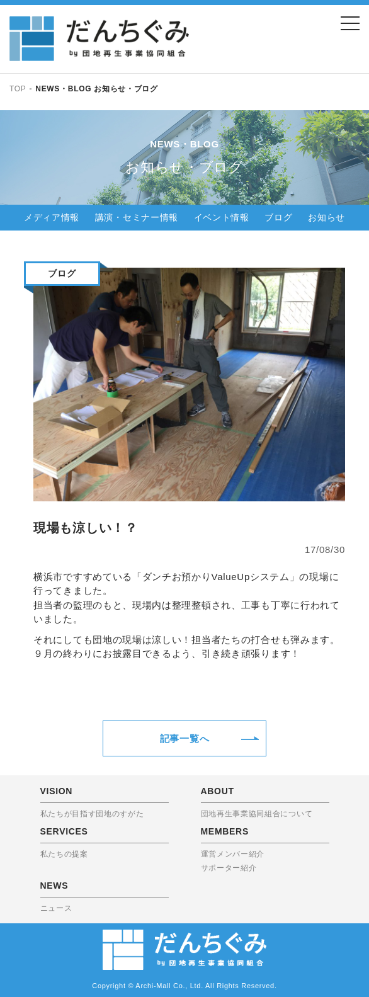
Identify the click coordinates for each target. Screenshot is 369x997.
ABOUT (217, 791)
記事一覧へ (185, 738)
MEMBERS (225, 831)
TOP (17, 88)
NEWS (54, 885)
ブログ (278, 217)
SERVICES (64, 831)
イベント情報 (221, 217)
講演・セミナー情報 (136, 217)
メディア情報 (51, 217)
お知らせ (326, 217)
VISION (56, 791)
